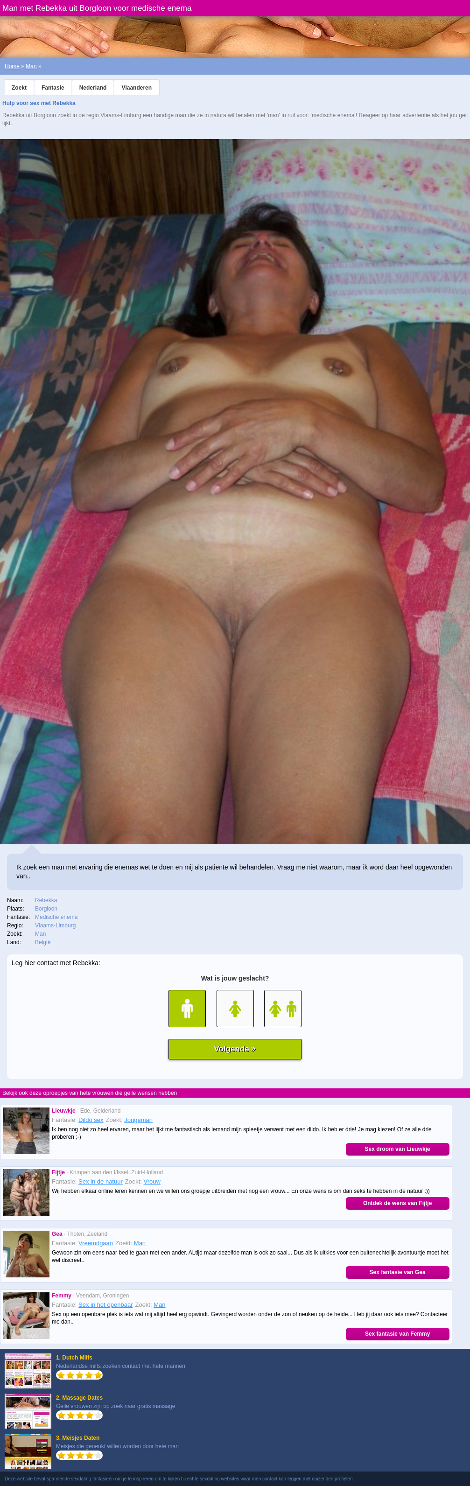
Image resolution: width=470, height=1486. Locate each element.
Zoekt (19, 87)
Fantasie (53, 87)
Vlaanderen (136, 87)
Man (31, 66)
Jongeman (138, 1119)
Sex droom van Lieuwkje (397, 1149)
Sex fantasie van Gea (398, 1272)
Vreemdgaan (95, 1243)
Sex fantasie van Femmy (397, 1334)
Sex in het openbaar (105, 1304)
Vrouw (152, 1181)
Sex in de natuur (100, 1181)
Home (12, 66)
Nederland (93, 87)
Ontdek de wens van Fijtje (397, 1203)
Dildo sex (90, 1119)
